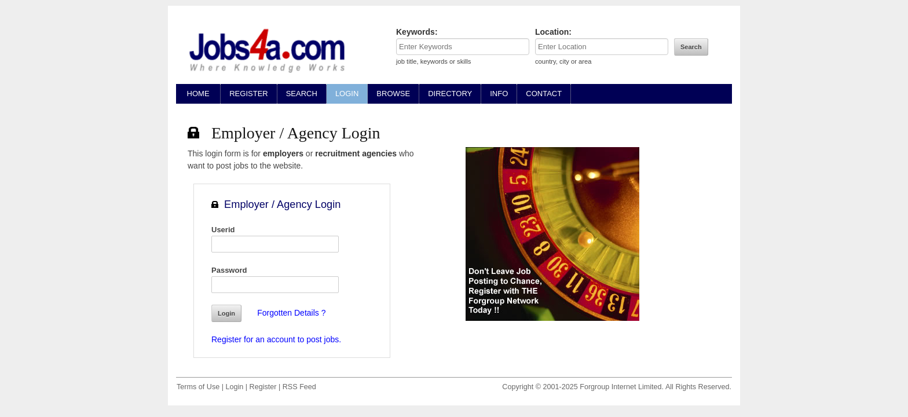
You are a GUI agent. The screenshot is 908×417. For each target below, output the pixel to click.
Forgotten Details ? (291, 312)
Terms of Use (198, 387)
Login (234, 387)
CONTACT (544, 93)
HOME (198, 93)
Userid (223, 229)
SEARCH (301, 93)
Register (263, 387)
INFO (499, 93)
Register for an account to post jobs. (276, 339)
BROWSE (393, 93)
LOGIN (346, 93)
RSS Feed (299, 387)
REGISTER (248, 93)
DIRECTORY (450, 93)
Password (229, 270)
